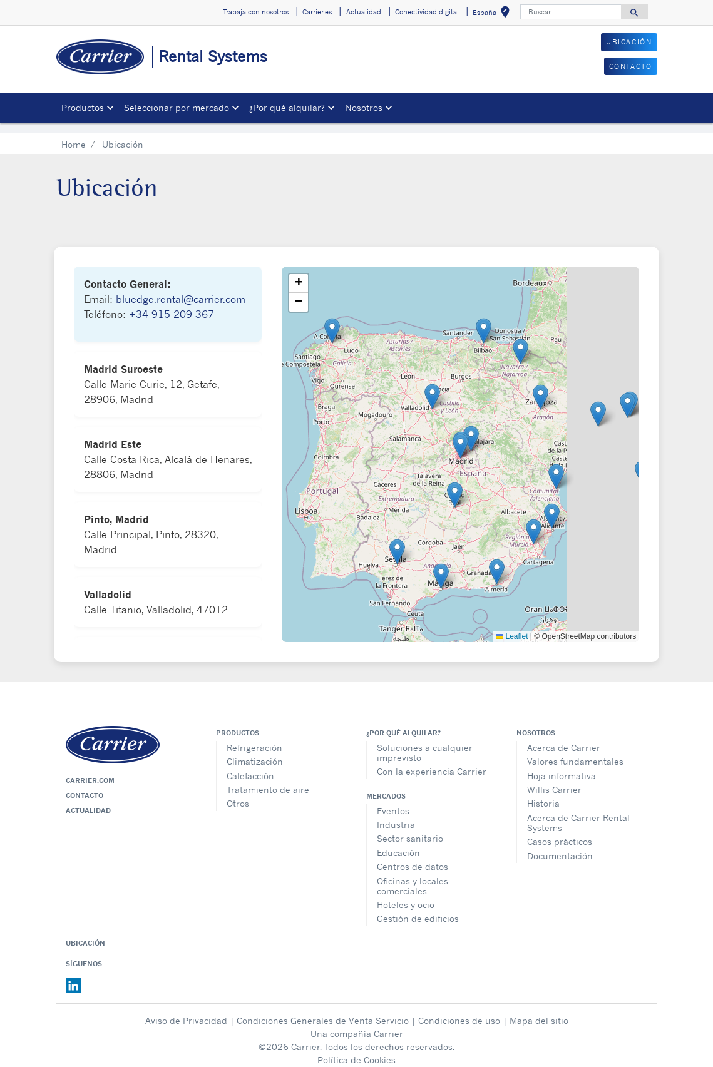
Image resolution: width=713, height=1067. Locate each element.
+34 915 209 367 (171, 305)
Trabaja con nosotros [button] (256, 12)
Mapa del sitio (539, 1011)
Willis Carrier (554, 780)
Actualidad (88, 801)
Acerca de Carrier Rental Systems (578, 813)
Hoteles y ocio (405, 895)
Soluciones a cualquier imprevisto (425, 743)
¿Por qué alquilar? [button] (287, 107)
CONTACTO (630, 66)
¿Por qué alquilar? (403, 723)
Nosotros (535, 723)
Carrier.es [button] (317, 12)
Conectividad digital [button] (427, 12)
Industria (396, 815)
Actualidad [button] (363, 12)
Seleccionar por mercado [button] (176, 107)
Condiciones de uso (459, 1011)
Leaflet (512, 627)
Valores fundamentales (575, 752)
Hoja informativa (561, 766)
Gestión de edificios (418, 909)
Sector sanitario (410, 829)
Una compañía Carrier (356, 1024)
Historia (543, 794)
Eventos (393, 801)
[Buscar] (571, 11)
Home (73, 135)
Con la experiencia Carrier (431, 762)
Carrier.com (90, 771)
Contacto (84, 786)
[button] (460, 436)
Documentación (560, 846)
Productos (237, 723)
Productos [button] (82, 107)
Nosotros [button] (363, 107)
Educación (398, 843)
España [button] (494, 14)
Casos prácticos (559, 832)
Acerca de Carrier (563, 738)
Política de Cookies (356, 1050)
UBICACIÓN (629, 42)
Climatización (255, 752)
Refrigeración (254, 738)
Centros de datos (412, 857)
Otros (238, 794)
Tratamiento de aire (268, 780)
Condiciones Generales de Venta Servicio (323, 1011)
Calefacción (250, 766)
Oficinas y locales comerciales (412, 876)
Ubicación (85, 933)
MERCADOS (386, 786)
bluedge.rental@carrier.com (180, 289)
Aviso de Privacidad (186, 1011)
